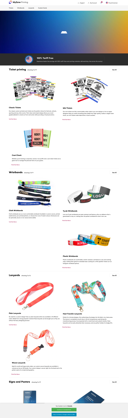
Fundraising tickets (48, 399)
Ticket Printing (47, 394)
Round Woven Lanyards (81, 401)
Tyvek (60, 397)
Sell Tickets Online (48, 401)
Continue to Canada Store (64, 409)
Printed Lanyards (79, 397)
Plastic (61, 399)
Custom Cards (42, 8)
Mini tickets (46, 397)
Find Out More (13, 111)
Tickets (11, 8)
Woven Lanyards (79, 394)
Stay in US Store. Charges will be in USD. (64, 414)
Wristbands (20, 8)
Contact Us (64, 381)
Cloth (60, 394)
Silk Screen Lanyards (80, 399)
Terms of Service (32, 399)
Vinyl (60, 401)
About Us (30, 397)
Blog (29, 394)
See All (114, 70)
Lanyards (31, 8)
